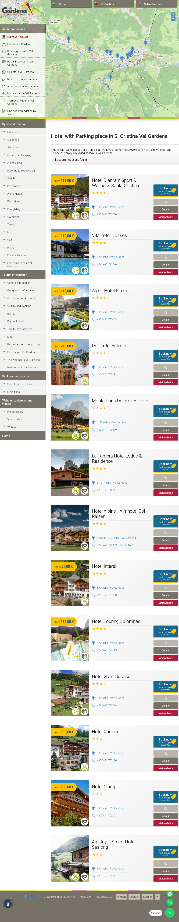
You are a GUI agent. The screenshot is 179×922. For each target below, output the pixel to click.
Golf (9, 858)
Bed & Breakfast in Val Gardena (20, 682)
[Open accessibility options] (7, 903)
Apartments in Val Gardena (23, 704)
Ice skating (13, 804)
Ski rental (12, 766)
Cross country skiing (19, 773)
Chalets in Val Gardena (20, 690)
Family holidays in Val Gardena (19, 883)
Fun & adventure (17, 873)
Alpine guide (14, 812)
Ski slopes (13, 750)
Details (166, 828)
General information (18, 901)
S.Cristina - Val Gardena (110, 825)
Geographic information (21, 909)
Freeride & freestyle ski (21, 789)
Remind (165, 820)
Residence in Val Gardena (22, 697)
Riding (11, 866)
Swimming (13, 835)
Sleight (11, 796)
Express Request (17, 655)
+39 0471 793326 (104, 883)
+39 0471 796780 (104, 833)
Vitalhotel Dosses (109, 854)
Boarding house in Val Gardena (20, 671)
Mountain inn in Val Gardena (23, 712)
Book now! (165, 809)
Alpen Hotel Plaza (109, 909)
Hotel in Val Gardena (19, 662)
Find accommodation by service (21, 731)
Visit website (166, 835)
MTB (10, 850)
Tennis (11, 843)
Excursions (13, 820)
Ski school (13, 758)
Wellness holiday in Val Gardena (20, 721)
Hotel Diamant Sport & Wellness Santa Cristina (115, 801)
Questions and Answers (21, 916)
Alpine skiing (14, 781)
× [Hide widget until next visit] (11, 900)
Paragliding (13, 827)
